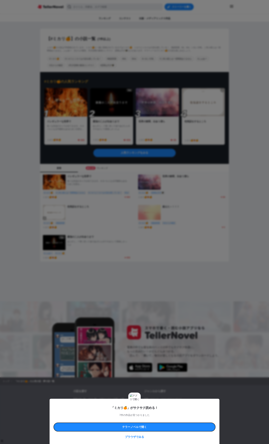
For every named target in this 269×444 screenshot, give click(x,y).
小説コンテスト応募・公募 (111, 399)
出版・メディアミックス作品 (86, 405)
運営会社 (169, 424)
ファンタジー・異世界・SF (156, 405)
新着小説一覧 (79, 399)
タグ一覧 (92, 399)
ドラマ (152, 410)
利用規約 (83, 420)
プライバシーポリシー (154, 424)
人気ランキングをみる (134, 152)
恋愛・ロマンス (151, 399)
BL (145, 410)
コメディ (162, 410)
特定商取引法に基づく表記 (166, 420)
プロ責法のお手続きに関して (132, 424)
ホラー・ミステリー (181, 405)
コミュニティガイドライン (123, 420)
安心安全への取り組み (144, 420)
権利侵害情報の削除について (107, 424)
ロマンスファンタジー (171, 399)
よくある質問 (184, 420)
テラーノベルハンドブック (99, 420)
